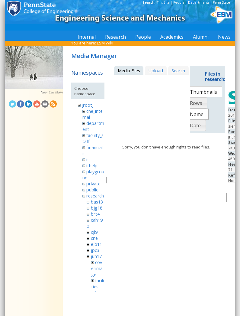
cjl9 (94, 232)
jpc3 (95, 250)
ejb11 (96, 244)
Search (178, 70)
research (95, 196)
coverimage (97, 268)
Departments (198, 2)
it (87, 159)
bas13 (97, 202)
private (93, 184)
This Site (163, 2)
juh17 (96, 256)
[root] (88, 105)
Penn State (221, 2)
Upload (155, 70)
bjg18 (96, 208)
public (92, 190)
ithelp (92, 165)
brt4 (95, 214)
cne (94, 238)
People (178, 2)
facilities (97, 283)
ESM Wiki (105, 43)
